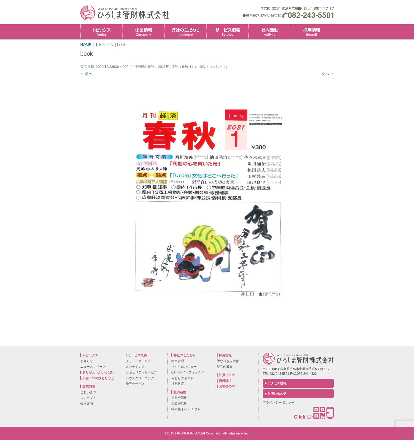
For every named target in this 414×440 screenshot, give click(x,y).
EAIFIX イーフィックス (187, 372)
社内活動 (269, 31)
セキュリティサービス (141, 372)
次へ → (328, 74)
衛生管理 (177, 361)
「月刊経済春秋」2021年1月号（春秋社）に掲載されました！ (178, 67)
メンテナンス (135, 366)
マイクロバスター (184, 366)
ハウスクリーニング (140, 378)
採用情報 (225, 355)
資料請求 (225, 381)
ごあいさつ (88, 392)
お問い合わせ (276, 393)
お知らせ (86, 361)
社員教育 (177, 384)
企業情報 (143, 31)
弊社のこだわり (185, 31)
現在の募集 (225, 366)
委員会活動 (179, 398)
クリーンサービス (138, 361)
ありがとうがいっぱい (98, 372)
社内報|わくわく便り (186, 409)
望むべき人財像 (228, 361)
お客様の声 (227, 386)
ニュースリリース (93, 366)
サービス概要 (227, 31)
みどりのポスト (182, 378)
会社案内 (86, 403)
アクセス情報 (276, 383)
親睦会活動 (179, 403)
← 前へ (86, 74)
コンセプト (88, 398)
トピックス (101, 31)
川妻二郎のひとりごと (98, 378)
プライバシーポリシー (278, 402)
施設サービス (135, 384)
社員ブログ (227, 375)
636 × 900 (120, 67)
